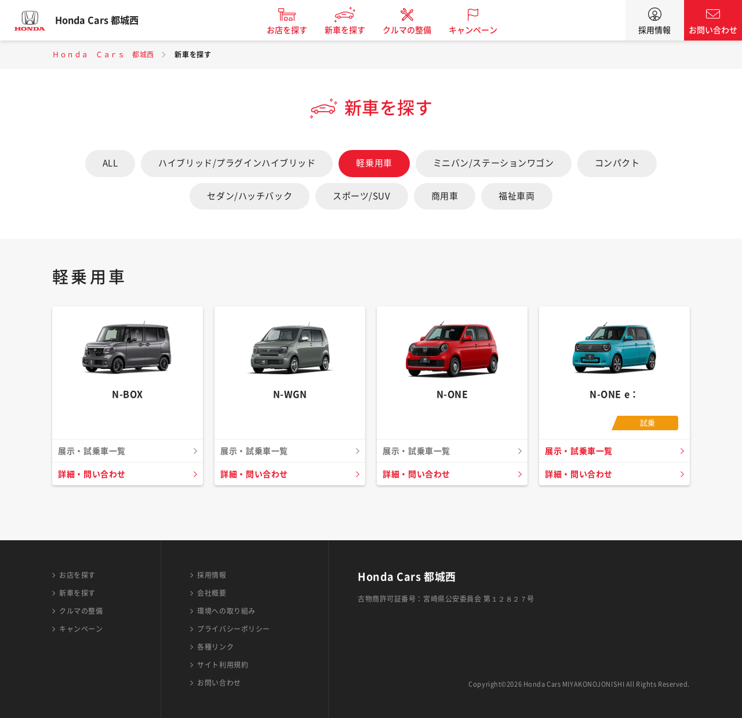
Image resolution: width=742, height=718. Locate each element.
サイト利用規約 (222, 664)
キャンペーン (483, 30)
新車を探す (355, 30)
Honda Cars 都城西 (107, 20)
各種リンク (215, 646)
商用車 (445, 196)
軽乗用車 (374, 163)
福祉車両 (516, 196)
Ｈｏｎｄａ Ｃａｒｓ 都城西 (103, 54)
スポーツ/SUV (361, 196)
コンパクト (617, 163)
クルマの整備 (417, 30)
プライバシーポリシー (233, 628)
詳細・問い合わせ (94, 474)
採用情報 (654, 30)
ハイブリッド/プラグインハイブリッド (236, 163)
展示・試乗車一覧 (581, 451)
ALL (110, 163)
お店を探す (297, 30)
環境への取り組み (226, 610)
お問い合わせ (713, 30)
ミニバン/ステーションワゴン (493, 163)
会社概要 (211, 592)
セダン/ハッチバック (249, 196)
